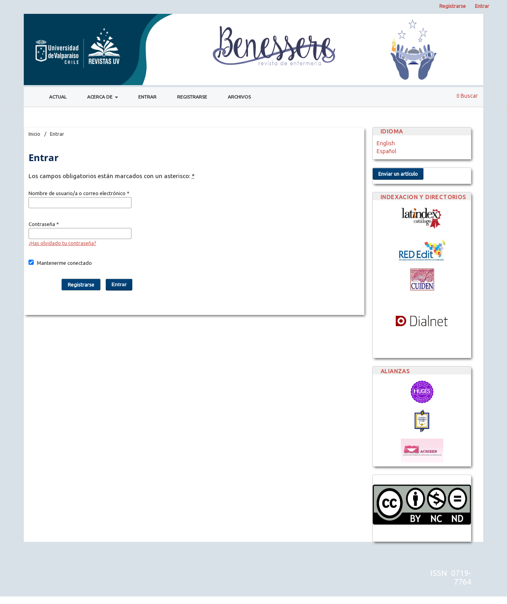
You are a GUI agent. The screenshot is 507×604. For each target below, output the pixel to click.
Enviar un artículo (398, 174)
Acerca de (100, 96)
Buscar (467, 96)
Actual (58, 96)
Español (386, 151)
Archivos (239, 96)
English (386, 143)
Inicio (34, 134)
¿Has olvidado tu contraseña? (62, 243)
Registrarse (192, 96)
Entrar (147, 96)
